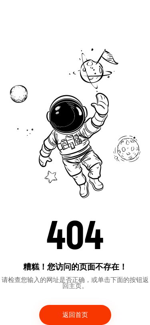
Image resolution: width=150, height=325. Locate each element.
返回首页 (75, 315)
